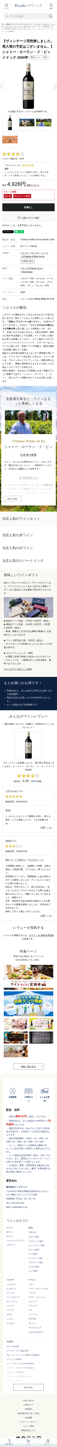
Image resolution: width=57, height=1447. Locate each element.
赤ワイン (27, 26)
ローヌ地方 (33, 1254)
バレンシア (33, 1301)
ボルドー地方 (33, 1237)
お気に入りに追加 (30, 218)
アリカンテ (33, 1306)
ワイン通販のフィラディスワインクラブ (16, 24)
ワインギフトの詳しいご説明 (18, 669)
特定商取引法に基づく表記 (28, 1413)
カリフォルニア (34, 1328)
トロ (30, 1310)
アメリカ (32, 1319)
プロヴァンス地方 (35, 1262)
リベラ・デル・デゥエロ (38, 1289)
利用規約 (28, 1409)
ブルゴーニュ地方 (35, 1241)
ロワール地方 (33, 1250)
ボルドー (46, 24)
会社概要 (28, 1418)
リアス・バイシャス (36, 1297)
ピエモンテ (11, 1289)
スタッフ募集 (28, 1426)
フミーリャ (33, 1314)
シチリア (10, 1310)
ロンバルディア (13, 1297)
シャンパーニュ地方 (36, 1245)
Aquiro (8, 840)
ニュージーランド (35, 1332)
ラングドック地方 (35, 1258)
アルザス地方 (33, 1267)
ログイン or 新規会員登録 (41, 935)
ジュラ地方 (33, 1271)
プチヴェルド (11, 791)
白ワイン (10, 1236)
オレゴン (32, 1323)
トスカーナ (11, 1284)
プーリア (10, 1306)
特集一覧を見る (28, 1066)
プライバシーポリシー (28, 1422)
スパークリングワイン (16, 1240)
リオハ (31, 1284)
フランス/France (28, 268)
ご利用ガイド (28, 1405)
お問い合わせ (28, 1400)
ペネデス (32, 1293)
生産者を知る (27, 261)
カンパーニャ (12, 1301)
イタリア (10, 1280)
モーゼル (10, 1323)
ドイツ (9, 1314)
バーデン (10, 1319)
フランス (37, 24)
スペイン (32, 1280)
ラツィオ (10, 1293)
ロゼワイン (11, 1245)
